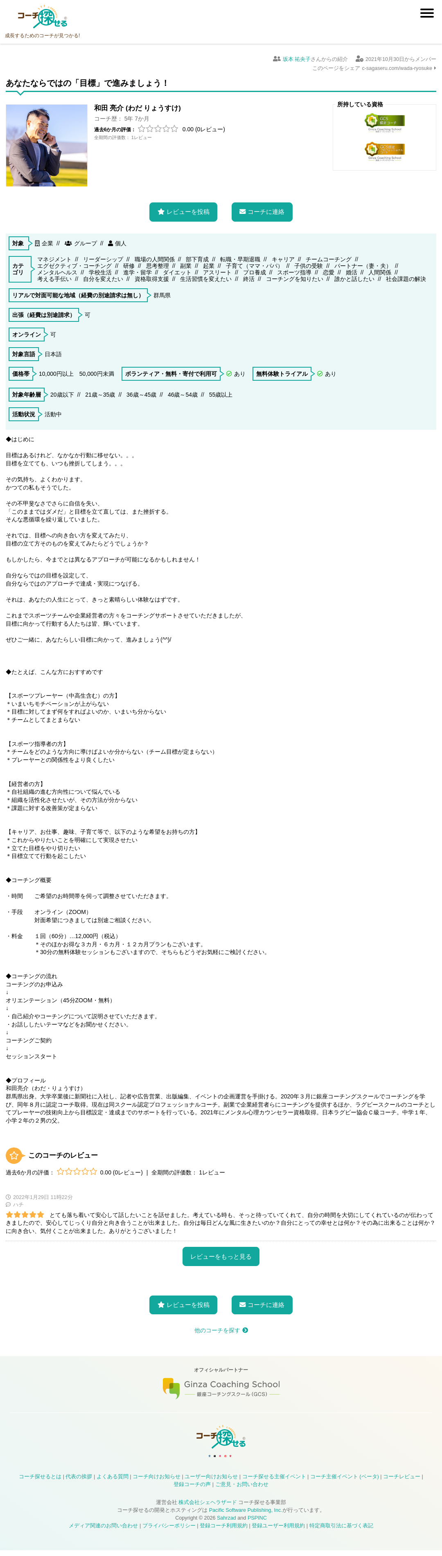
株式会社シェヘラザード (207, 1508)
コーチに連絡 (266, 206)
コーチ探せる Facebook (180, 1458)
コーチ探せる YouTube (240, 1458)
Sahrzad (226, 1524)
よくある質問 (113, 1482)
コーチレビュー (401, 1482)
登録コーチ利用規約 (224, 1531)
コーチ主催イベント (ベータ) (344, 1482)
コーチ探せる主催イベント (274, 1482)
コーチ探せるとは (40, 1482)
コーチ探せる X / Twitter (200, 1458)
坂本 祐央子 (297, 59)
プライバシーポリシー (169, 1531)
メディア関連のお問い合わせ (103, 1531)
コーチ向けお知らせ (156, 1482)
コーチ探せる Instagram (220, 1458)
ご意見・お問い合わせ (241, 1490)
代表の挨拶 (78, 1482)
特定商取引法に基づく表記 (341, 1531)
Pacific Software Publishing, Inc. (245, 1516)
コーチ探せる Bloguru (260, 1458)
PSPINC (257, 1524)
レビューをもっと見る (221, 1251)
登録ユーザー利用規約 (278, 1531)
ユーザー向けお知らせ (211, 1482)
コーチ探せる (42, 16)
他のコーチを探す (217, 1325)
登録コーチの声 (192, 1490)
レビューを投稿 (188, 206)
